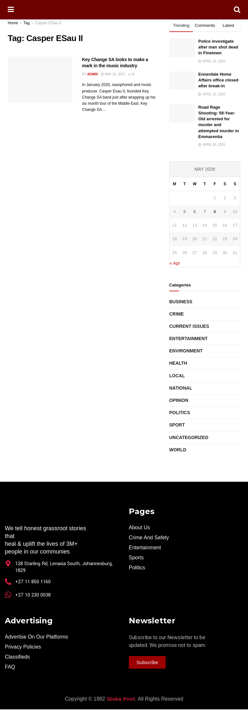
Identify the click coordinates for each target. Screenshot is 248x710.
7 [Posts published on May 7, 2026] (204, 211)
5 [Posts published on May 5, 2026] (184, 211)
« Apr (175, 263)
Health (178, 363)
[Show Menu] (11, 9)
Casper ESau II (48, 23)
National (180, 388)
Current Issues (189, 326)
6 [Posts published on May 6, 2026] (194, 211)
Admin (92, 74)
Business (180, 301)
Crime (176, 314)
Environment (185, 350)
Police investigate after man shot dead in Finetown (218, 47)
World (177, 449)
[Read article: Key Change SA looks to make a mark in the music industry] (40, 80)
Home (13, 23)
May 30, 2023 (113, 74)
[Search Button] (237, 9)
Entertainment (188, 338)
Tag (26, 23)
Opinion (178, 400)
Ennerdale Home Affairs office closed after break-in (218, 80)
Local (177, 375)
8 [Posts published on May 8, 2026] (215, 211)
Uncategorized (188, 437)
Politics (179, 412)
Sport (177, 424)
